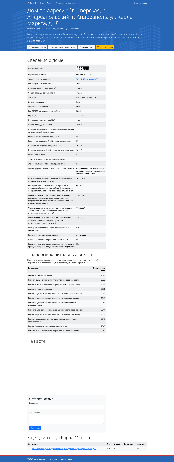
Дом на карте (86, 47)
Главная (50, 3)
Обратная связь (73, 3)
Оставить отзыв (105, 47)
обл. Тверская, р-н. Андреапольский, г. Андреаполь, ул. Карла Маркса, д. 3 (64, 448)
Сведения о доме (37, 47)
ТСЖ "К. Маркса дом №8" (87, 79)
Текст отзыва (34, 412)
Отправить (35, 428)
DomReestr (35, 3)
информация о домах (57, 459)
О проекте (60, 3)
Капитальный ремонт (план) (63, 47)
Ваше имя (33, 403)
